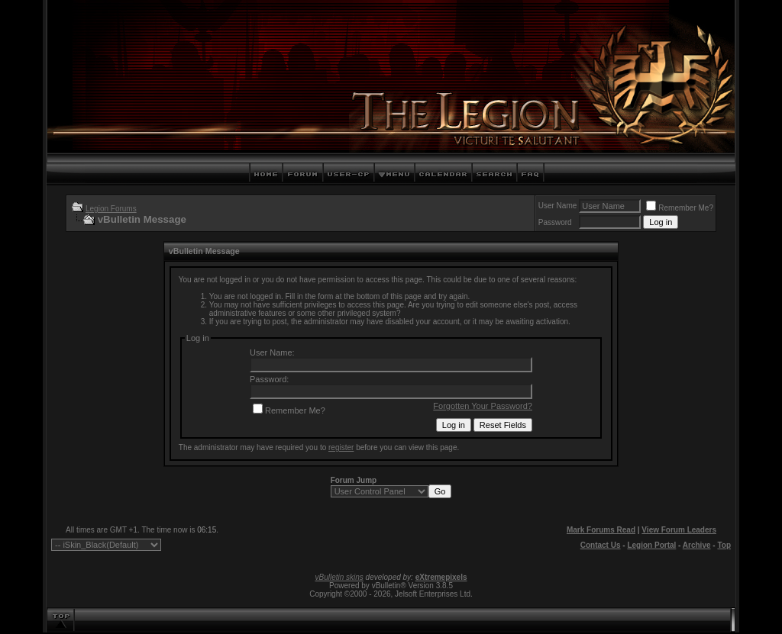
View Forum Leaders (678, 530)
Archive (697, 545)
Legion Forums (111, 208)
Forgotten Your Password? (482, 405)
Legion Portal (651, 545)
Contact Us (600, 545)
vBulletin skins (339, 577)
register (341, 447)
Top (724, 545)
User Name (557, 205)
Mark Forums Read (601, 530)
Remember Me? (679, 208)
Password (555, 222)
